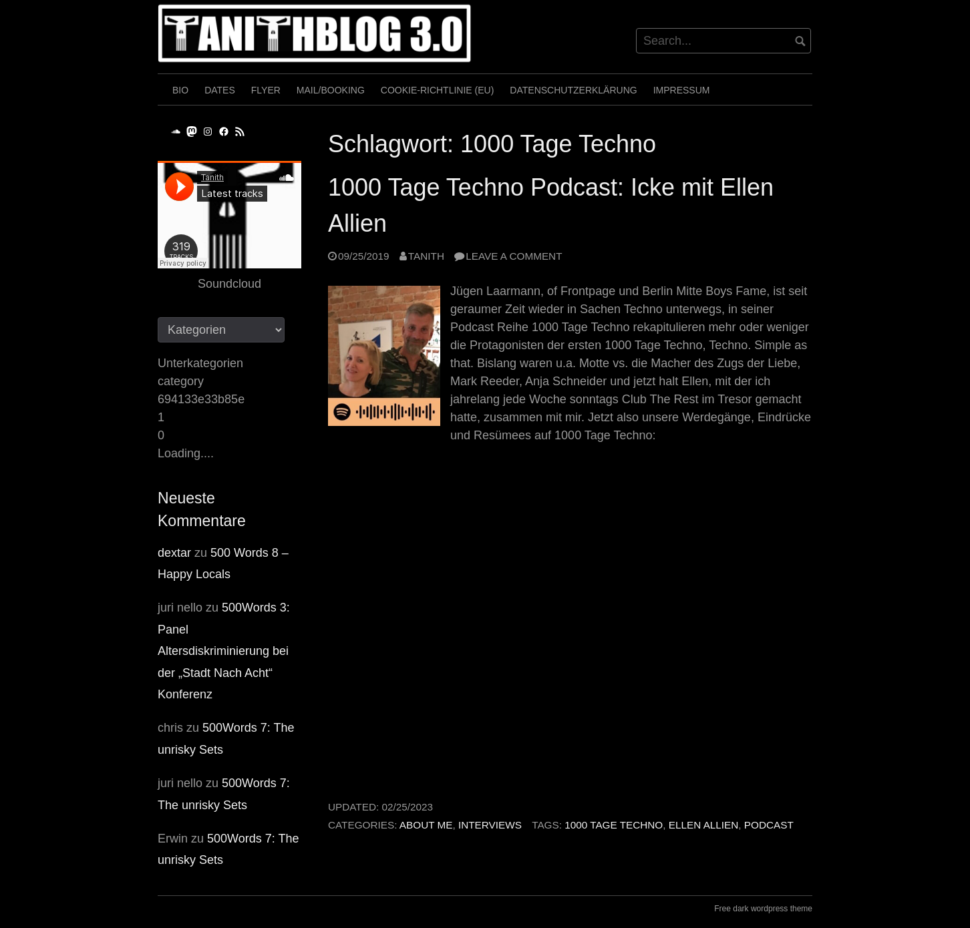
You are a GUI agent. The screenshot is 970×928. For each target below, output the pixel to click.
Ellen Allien (704, 825)
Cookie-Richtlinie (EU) (437, 90)
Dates (219, 90)
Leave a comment (514, 256)
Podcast (769, 825)
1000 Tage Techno (613, 825)
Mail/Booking (331, 90)
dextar (174, 552)
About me (426, 825)
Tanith (426, 256)
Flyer (266, 90)
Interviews (490, 825)
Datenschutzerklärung (573, 90)
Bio (180, 90)
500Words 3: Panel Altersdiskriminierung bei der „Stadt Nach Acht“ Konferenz (224, 651)
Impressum (681, 90)
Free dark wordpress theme (763, 908)
